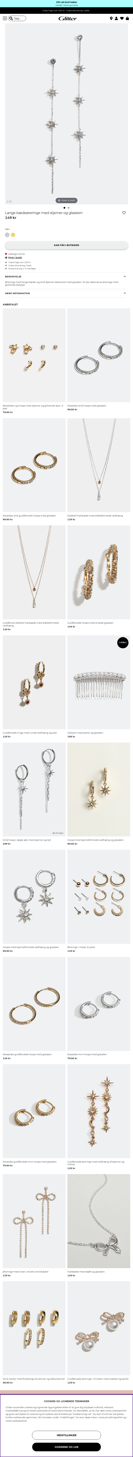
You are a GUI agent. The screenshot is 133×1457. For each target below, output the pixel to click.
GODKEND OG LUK (66, 1447)
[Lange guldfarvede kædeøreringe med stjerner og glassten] (14, 235)
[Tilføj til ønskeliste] (124, 213)
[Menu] (5, 18)
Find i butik (13, 257)
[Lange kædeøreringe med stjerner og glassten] (8, 235)
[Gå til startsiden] (66, 18)
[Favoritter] (123, 18)
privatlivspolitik (113, 1417)
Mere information (17, 293)
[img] (64, 208)
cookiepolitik (19, 1420)
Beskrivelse (13, 276)
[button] (117, 18)
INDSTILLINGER (66, 1435)
